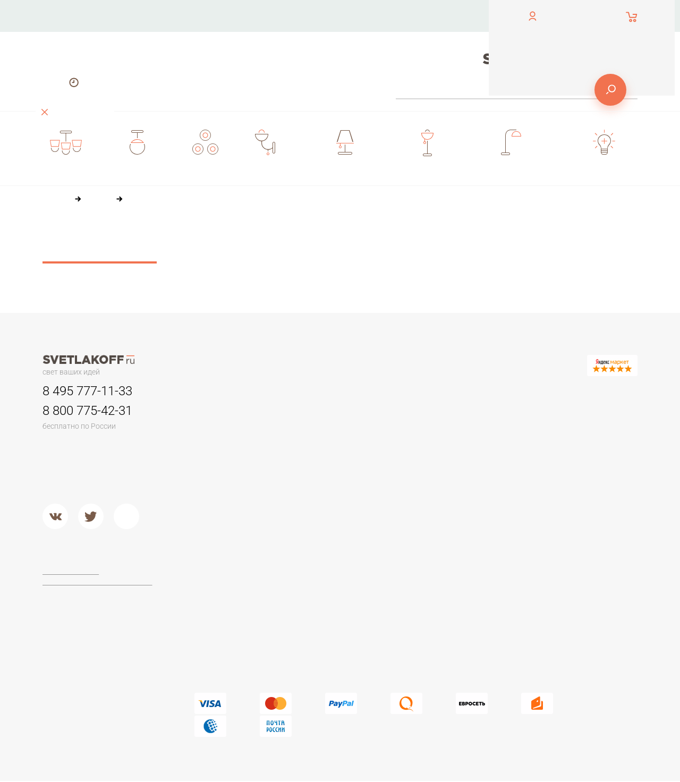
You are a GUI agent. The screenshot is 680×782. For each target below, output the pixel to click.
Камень (429, 428)
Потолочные (217, 495)
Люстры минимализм (231, 415)
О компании (329, 15)
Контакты (253, 15)
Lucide (316, 622)
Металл (318, 508)
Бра (422, 391)
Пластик (430, 441)
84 (319, 257)
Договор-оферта (72, 571)
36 (273, 257)
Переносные (328, 441)
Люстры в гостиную (228, 441)
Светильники (329, 391)
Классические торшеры (236, 622)
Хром (314, 521)
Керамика (433, 415)
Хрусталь (432, 495)
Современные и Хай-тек (237, 635)
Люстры (208, 391)
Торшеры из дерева (230, 609)
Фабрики (320, 559)
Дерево (430, 455)
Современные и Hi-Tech (570, 464)
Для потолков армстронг (349, 428)
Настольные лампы (563, 391)
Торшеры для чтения (231, 582)
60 (296, 257)
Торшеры (210, 559)
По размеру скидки (430, 238)
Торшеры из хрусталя (232, 649)
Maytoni (318, 582)
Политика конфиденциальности (98, 581)
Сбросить (99, 251)
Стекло (429, 468)
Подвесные (215, 508)
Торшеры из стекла (229, 662)
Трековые (323, 415)
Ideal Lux (320, 595)
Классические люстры (233, 428)
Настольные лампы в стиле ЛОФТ (576, 481)
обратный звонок (70, 24)
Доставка (254, 47)
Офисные (545, 415)
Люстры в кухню (222, 468)
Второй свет (215, 482)
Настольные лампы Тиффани (579, 428)
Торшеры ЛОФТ (222, 595)
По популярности (347, 238)
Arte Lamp (322, 609)
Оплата (401, 15)
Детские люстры (223, 455)
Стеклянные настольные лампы (572, 445)
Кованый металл (445, 482)
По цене (284, 238)
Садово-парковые (338, 455)
